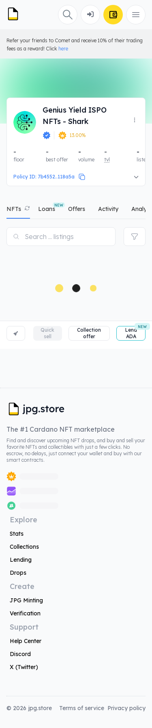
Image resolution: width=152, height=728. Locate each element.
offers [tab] (76, 209)
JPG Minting (26, 600)
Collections (24, 546)
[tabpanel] (76, 284)
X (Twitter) (24, 667)
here (63, 49)
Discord (20, 654)
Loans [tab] (46, 209)
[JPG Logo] (16, 14)
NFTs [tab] (13, 209)
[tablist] (76, 210)
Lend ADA (135, 332)
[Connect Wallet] (90, 14)
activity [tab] (108, 209)
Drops (18, 572)
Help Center (25, 641)
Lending (21, 559)
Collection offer (89, 333)
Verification (25, 613)
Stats (17, 533)
